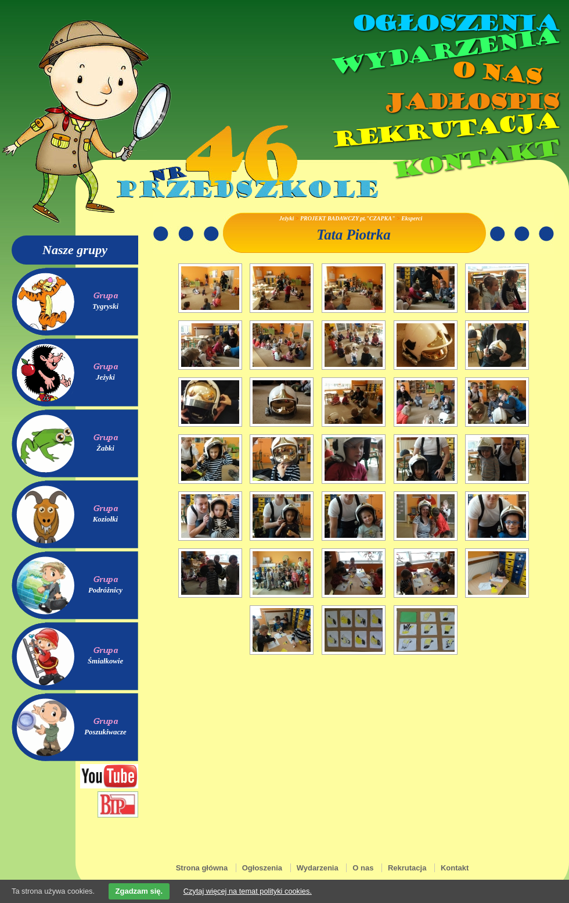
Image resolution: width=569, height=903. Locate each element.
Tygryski (105, 306)
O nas (496, 73)
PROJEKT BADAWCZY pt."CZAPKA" (347, 218)
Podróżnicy (105, 590)
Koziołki (105, 519)
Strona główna (202, 867)
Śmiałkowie (105, 661)
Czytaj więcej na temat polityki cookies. (247, 891)
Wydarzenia (443, 52)
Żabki (105, 448)
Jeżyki (105, 377)
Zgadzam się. (139, 891)
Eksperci (411, 218)
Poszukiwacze (105, 732)
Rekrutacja (444, 130)
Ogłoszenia (454, 23)
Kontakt (475, 159)
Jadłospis (470, 101)
